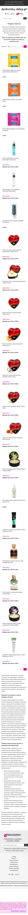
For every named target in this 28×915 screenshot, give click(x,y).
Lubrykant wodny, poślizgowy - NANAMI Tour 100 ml (12, 221)
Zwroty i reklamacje (14, 866)
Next (25, 46)
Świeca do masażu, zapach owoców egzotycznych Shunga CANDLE (11, 624)
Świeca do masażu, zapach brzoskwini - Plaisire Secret (12, 344)
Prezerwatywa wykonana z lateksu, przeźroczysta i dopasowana (11, 71)
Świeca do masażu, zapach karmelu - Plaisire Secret (11, 313)
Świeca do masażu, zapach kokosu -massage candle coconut (11, 376)
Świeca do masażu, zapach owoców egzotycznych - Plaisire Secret (11, 250)
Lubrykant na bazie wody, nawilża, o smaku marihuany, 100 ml (13, 530)
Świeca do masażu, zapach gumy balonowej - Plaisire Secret (13, 282)
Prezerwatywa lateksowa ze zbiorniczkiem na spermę (13, 129)
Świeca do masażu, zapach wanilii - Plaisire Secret (13, 407)
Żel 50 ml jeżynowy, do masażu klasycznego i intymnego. (10, 159)
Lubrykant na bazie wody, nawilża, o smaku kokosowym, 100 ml (13, 655)
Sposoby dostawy (14, 864)
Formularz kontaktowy (14, 868)
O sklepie (14, 856)
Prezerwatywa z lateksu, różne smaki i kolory (12, 100)
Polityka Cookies (14, 862)
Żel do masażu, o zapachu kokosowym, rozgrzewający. (12, 593)
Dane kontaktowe (14, 870)
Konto (12, 14)
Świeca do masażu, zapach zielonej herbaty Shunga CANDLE (13, 469)
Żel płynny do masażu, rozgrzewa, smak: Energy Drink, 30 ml (12, 561)
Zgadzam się (22, 911)
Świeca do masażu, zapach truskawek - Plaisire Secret (12, 438)
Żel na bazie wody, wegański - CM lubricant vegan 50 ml (13, 501)
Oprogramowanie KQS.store (6, 885)
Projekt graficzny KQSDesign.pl (21, 885)
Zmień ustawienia (15, 911)
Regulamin (14, 858)
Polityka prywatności (14, 860)
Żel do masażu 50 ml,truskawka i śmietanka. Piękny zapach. (11, 190)
